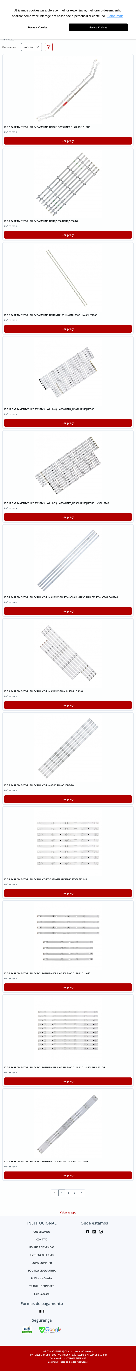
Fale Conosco (41, 1294)
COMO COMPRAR (42, 1263)
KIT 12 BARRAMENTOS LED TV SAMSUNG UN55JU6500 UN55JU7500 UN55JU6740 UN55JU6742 (56, 503)
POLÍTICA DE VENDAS (41, 1247)
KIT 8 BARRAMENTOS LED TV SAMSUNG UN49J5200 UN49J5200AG (41, 221)
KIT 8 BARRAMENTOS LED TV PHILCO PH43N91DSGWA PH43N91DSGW (43, 691)
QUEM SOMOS (41, 1232)
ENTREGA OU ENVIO (42, 1255)
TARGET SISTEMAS (76, 1358)
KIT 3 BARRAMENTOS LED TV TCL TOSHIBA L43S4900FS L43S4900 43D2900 (46, 1161)
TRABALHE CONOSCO (41, 1286)
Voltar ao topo (68, 1212)
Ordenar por (9, 47)
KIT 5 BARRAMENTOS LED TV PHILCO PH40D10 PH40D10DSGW (39, 785)
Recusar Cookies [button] (37, 27)
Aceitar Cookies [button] (98, 27)
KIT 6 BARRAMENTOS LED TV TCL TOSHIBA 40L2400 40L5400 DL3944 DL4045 (47, 973)
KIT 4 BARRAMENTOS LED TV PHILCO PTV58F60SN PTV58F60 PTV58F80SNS (45, 879)
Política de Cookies (41, 1278)
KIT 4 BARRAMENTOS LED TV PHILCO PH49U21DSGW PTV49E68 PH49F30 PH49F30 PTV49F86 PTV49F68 (61, 597)
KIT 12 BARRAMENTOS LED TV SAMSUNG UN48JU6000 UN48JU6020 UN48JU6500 (49, 409)
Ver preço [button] (68, 141)
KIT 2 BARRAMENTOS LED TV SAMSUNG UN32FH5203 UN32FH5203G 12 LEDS (47, 127)
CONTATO (41, 1239)
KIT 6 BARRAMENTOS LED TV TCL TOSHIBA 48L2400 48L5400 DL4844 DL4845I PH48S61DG (54, 1067)
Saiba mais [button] (115, 15)
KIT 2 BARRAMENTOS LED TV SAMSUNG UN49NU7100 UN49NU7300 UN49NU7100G (51, 315)
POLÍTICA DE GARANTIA (42, 1270)
